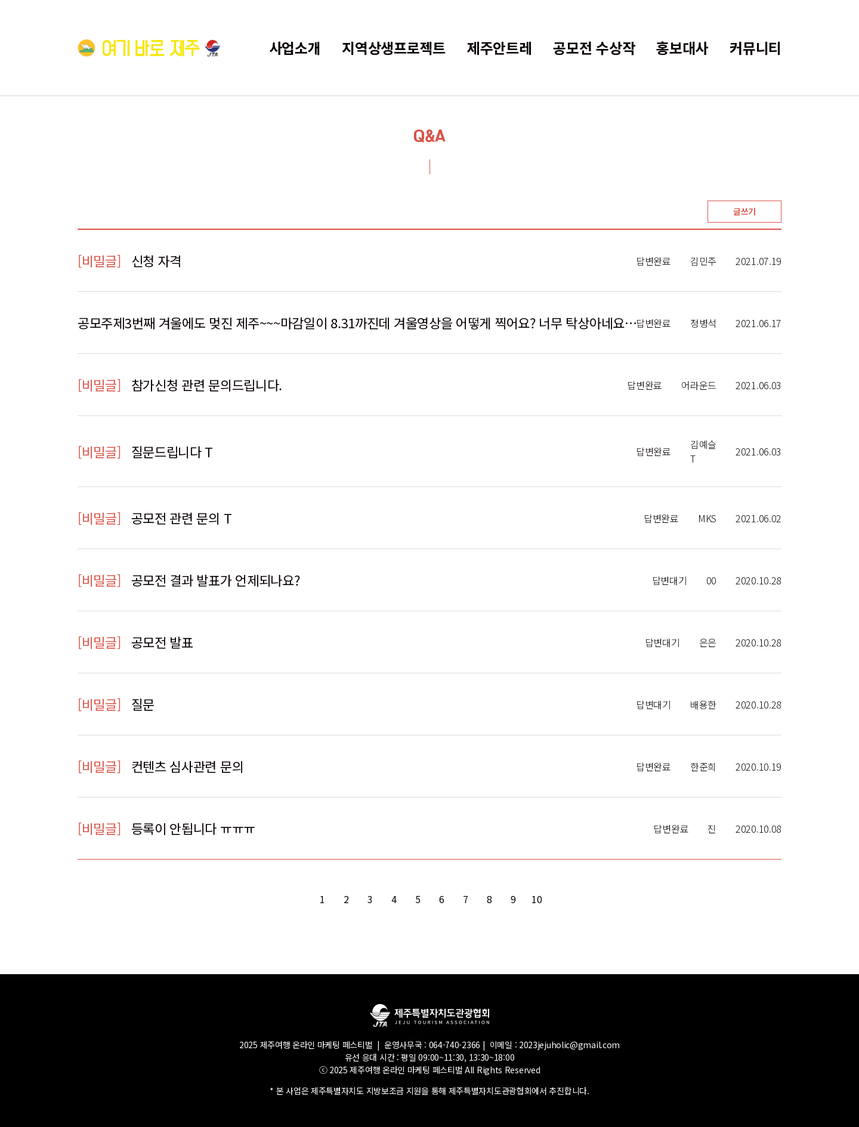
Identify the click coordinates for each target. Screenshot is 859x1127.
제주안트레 (499, 47)
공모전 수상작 (594, 47)
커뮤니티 (755, 47)
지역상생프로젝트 (394, 47)
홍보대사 (682, 47)
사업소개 (295, 47)
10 (537, 899)
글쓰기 (744, 211)
